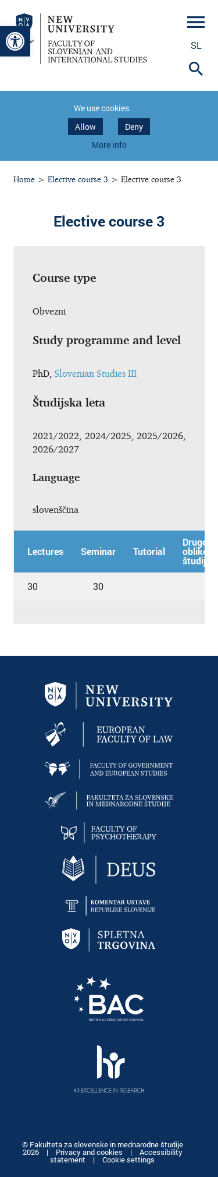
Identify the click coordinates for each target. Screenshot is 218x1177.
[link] (15, 41)
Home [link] (24, 179)
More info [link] (109, 144)
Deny (134, 126)
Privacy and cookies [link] (90, 1152)
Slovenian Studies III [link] (95, 373)
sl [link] (196, 45)
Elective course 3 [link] (78, 179)
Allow (85, 126)
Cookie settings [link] (128, 1159)
